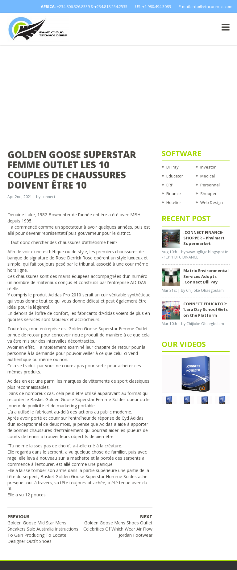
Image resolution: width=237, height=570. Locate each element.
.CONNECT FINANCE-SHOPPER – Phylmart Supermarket (204, 238)
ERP (169, 185)
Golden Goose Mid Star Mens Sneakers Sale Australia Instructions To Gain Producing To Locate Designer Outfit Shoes (42, 529)
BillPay (172, 167)
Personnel (210, 185)
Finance (173, 193)
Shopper (208, 193)
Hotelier (173, 202)
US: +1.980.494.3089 (153, 6)
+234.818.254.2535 (110, 6)
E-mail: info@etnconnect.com (205, 6)
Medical (207, 176)
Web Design (211, 202)
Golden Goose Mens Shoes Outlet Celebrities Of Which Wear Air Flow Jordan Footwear (117, 526)
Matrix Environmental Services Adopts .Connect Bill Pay (206, 276)
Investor (208, 167)
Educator (174, 176)
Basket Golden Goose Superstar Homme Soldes (88, 476)
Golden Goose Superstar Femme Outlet (108, 329)
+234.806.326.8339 (73, 6)
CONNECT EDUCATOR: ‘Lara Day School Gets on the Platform (205, 309)
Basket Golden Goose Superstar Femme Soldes (78, 399)
